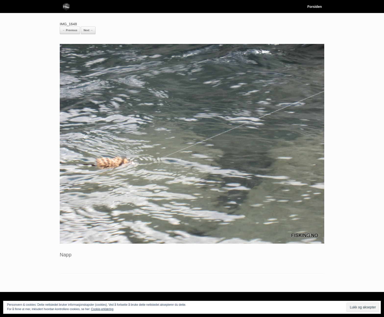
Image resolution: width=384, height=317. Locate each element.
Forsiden (311, 7)
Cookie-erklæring (102, 309)
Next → (88, 30)
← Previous (69, 30)
